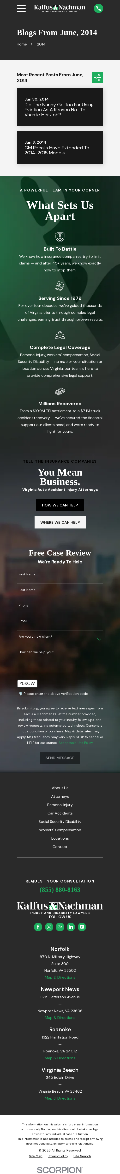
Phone (24, 605)
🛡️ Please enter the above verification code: (54, 694)
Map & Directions (60, 977)
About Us (60, 787)
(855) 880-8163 (60, 889)
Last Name (27, 590)
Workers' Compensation (60, 829)
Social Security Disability (60, 821)
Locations (60, 838)
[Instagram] (49, 927)
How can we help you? (36, 652)
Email (23, 621)
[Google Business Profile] (60, 927)
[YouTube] (82, 927)
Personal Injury (60, 804)
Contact (60, 846)
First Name (27, 574)
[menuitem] (35, 1156)
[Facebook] (38, 927)
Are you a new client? (36, 637)
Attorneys (60, 796)
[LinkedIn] (71, 927)
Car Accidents (60, 813)
